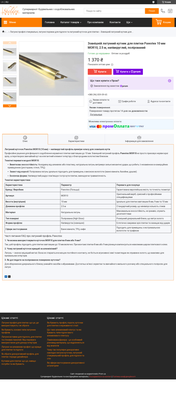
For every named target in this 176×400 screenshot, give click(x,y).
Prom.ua (102, 374)
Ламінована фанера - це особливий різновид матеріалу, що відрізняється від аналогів (65, 343)
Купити (102, 71)
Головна (50, 22)
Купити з (130, 71)
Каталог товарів (70, 22)
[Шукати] (152, 11)
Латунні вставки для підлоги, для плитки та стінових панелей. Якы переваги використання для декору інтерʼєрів (21, 340)
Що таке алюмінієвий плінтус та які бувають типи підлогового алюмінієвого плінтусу (64, 333)
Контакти (115, 22)
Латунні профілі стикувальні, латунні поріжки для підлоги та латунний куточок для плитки (54, 32)
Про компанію (95, 22)
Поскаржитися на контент (100, 377)
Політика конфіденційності (124, 377)
